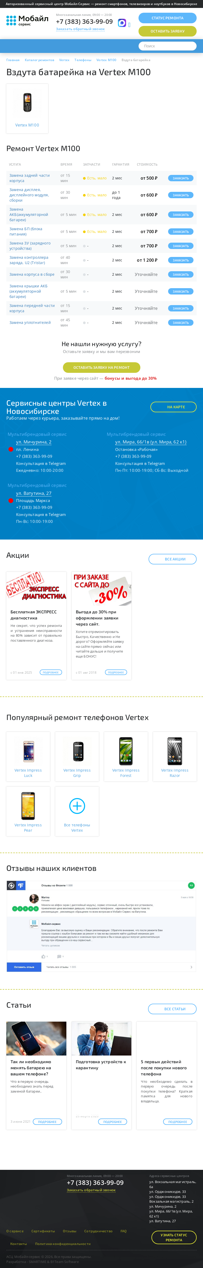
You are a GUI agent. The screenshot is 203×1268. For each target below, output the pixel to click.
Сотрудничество (98, 1231)
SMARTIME (38, 1261)
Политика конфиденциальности (63, 1244)
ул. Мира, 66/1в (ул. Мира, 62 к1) (151, 442)
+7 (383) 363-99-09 (84, 21)
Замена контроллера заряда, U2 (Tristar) (29, 260)
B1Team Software (64, 1261)
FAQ (124, 1231)
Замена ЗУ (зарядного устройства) (30, 246)
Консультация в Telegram (41, 463)
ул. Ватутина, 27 (34, 493)
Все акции (171, 559)
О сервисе (15, 1231)
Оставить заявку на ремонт (101, 367)
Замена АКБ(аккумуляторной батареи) (29, 214)
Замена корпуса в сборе (32, 274)
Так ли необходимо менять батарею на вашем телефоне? (31, 1067)
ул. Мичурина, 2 (34, 442)
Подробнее (51, 672)
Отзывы (69, 1231)
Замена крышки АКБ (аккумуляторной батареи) (29, 291)
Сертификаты (43, 1231)
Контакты (18, 1244)
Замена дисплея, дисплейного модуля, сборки (29, 195)
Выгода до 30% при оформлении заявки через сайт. (97, 617)
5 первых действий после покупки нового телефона (164, 1067)
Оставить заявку (167, 31)
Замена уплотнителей (30, 322)
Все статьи (170, 1009)
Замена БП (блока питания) (26, 231)
